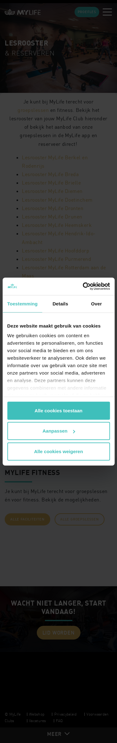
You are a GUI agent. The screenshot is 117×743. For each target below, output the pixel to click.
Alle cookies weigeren (58, 451)
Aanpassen (58, 431)
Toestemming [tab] (22, 303)
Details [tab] (60, 303)
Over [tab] (96, 303)
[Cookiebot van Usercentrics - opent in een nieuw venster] (83, 286)
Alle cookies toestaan (58, 410)
